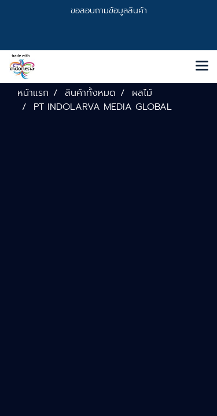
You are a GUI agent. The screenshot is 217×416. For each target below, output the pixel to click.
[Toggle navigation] (202, 66)
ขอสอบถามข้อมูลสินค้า (109, 11)
